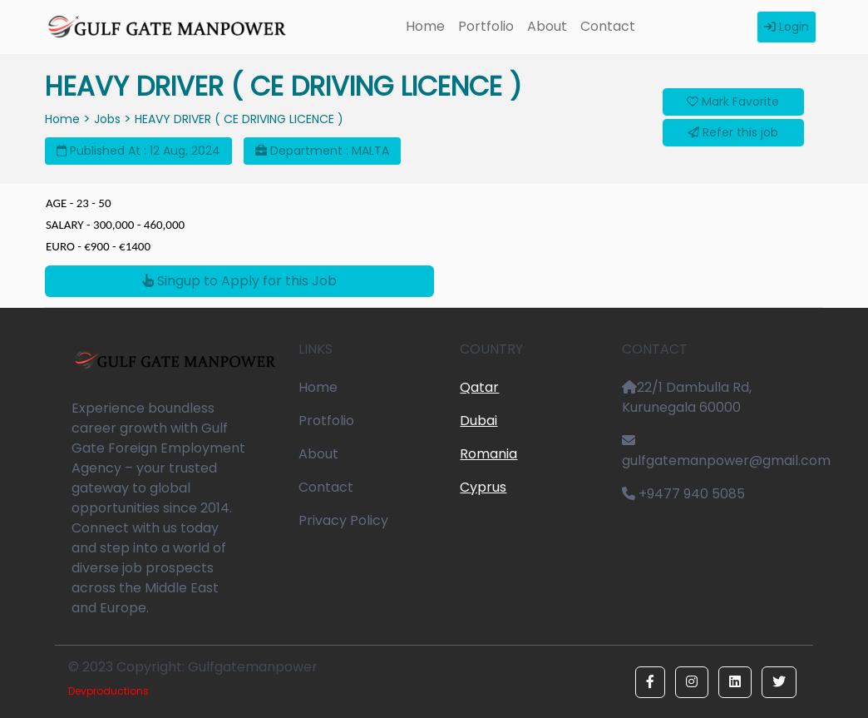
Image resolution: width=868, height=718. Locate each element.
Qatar (479, 387)
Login (786, 26)
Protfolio (326, 420)
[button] (650, 682)
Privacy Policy (343, 520)
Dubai (478, 420)
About (547, 26)
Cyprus (483, 487)
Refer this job (733, 132)
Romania (488, 453)
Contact (607, 26)
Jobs (107, 119)
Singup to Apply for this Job (239, 280)
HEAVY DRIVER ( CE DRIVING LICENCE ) (239, 119)
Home (425, 26)
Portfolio (486, 26)
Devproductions (108, 691)
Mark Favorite (733, 101)
